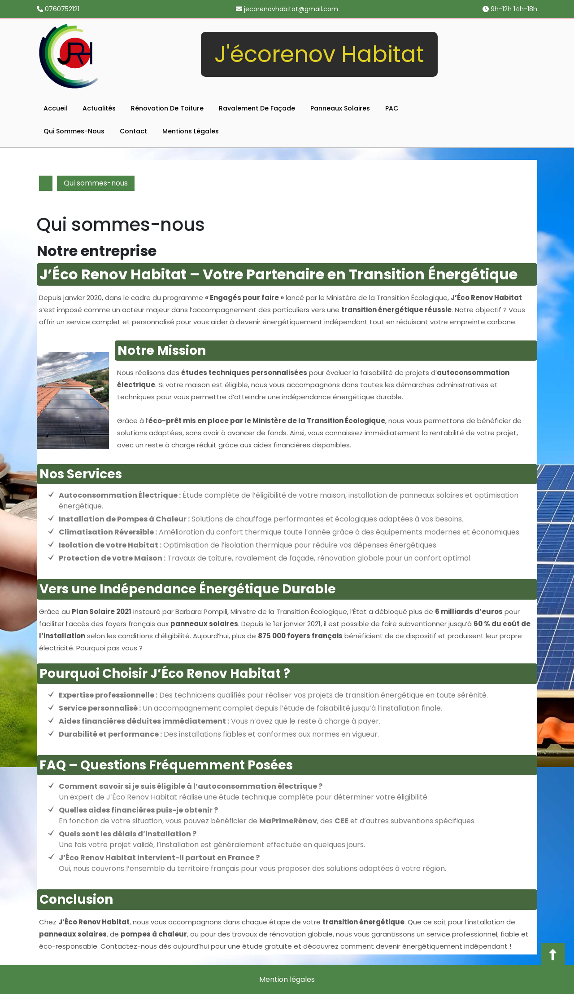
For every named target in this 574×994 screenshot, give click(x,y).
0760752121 (58, 8)
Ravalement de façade (257, 108)
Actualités (99, 108)
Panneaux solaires (340, 108)
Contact (133, 131)
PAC (391, 108)
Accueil (55, 108)
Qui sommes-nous (73, 131)
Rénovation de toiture (167, 108)
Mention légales (287, 979)
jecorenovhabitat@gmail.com (287, 8)
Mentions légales (190, 131)
